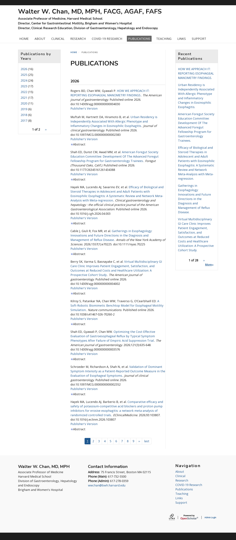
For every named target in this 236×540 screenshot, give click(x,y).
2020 (24, 103)
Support (181, 502)
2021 (24, 98)
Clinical (180, 476)
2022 (24, 92)
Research (181, 480)
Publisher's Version (84, 108)
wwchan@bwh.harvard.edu (107, 485)
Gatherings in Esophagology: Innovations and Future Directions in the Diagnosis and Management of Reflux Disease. (111, 235)
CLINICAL (57, 39)
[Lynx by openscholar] (174, 517)
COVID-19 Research (188, 485)
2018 (24, 115)
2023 (24, 86)
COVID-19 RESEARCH (107, 39)
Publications (184, 489)
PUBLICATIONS (139, 39)
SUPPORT (199, 39)
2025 (24, 75)
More (208, 264)
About (179, 472)
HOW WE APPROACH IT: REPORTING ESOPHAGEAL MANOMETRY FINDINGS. (196, 73)
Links (179, 498)
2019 (24, 109)
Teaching (181, 494)
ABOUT (40, 39)
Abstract (79, 144)
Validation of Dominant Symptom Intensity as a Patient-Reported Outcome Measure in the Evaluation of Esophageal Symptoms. (117, 371)
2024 (24, 80)
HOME (24, 39)
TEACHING (163, 39)
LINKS (181, 39)
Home (73, 52)
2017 (24, 121)
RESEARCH (78, 39)
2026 (24, 69)
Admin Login (210, 517)
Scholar (189, 517)
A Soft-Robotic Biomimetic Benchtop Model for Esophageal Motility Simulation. (116, 305)
